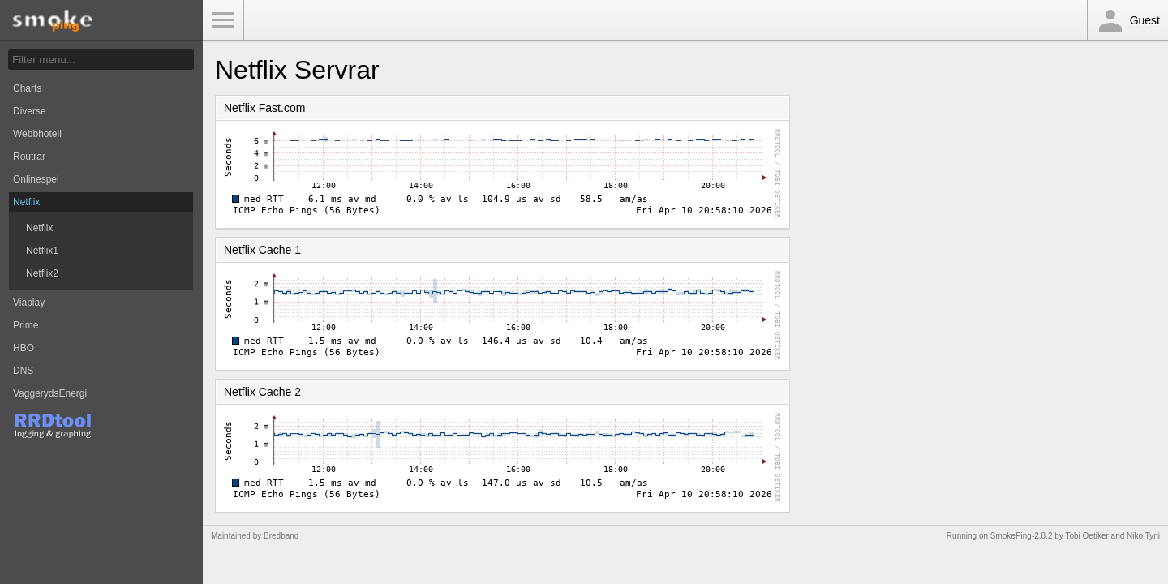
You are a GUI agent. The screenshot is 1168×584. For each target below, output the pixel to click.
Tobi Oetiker (1086, 535)
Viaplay (29, 302)
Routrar (29, 156)
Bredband (281, 535)
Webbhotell (37, 134)
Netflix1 (42, 250)
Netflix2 (42, 273)
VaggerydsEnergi (50, 393)
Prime (25, 325)
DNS (23, 370)
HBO (23, 348)
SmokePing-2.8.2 (1021, 535)
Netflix (26, 202)
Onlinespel (36, 179)
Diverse (29, 111)
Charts (27, 88)
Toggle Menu (223, 20)
